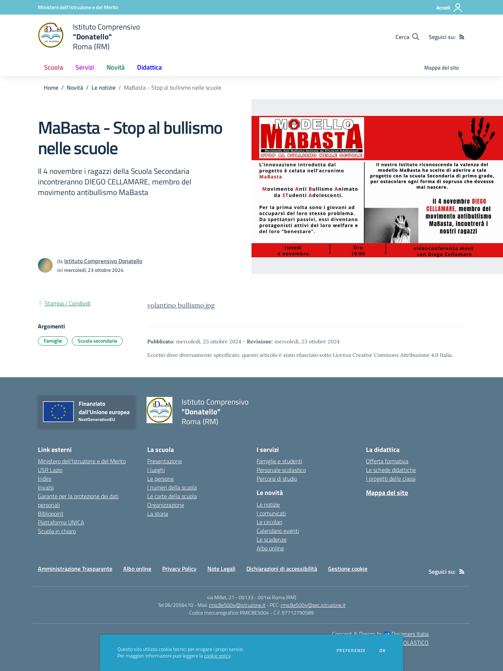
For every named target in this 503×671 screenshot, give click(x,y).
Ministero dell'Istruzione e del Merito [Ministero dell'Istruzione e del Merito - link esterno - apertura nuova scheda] (82, 461)
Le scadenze (271, 539)
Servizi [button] (84, 67)
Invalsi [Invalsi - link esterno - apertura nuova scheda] (46, 487)
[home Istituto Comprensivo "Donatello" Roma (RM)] (89, 36)
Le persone (160, 478)
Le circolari (269, 522)
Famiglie (53, 340)
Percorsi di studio (277, 478)
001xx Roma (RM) (277, 597)
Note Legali (221, 568)
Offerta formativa (387, 461)
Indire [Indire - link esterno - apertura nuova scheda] (44, 478)
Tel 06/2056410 (175, 605)
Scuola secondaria (97, 340)
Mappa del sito (441, 67)
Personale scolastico (281, 469)
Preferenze (351, 650)
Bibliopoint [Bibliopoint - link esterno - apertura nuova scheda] (50, 513)
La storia (157, 513)
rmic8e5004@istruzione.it (237, 605)
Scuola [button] (53, 67)
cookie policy (217, 656)
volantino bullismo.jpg (181, 305)
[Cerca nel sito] (407, 37)
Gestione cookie (347, 568)
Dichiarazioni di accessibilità (281, 568)
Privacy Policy (179, 568)
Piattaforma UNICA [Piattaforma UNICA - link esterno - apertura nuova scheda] (61, 522)
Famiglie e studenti (279, 461)
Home (51, 87)
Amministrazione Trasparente (75, 568)
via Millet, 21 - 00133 (230, 597)
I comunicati (271, 513)
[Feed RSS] (462, 37)
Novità (75, 87)
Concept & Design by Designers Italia (380, 633)
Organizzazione (165, 504)
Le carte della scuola (172, 496)
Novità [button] (115, 67)
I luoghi (156, 469)
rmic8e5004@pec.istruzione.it (313, 605)
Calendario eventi (278, 530)
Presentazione (164, 461)
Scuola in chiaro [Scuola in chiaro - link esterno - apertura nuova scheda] (57, 531)
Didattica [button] (149, 67)
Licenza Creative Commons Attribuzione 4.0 (385, 355)
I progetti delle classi (391, 478)
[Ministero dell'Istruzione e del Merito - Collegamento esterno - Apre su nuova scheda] (78, 7)
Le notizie (103, 87)
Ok (382, 650)
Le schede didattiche (391, 469)
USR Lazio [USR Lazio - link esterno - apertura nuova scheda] (50, 469)
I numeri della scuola (172, 487)
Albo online (270, 548)
